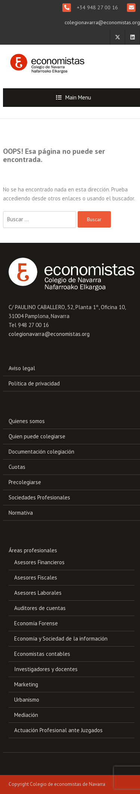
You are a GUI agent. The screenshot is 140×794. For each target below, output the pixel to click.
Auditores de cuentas (40, 608)
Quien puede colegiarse (37, 436)
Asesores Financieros (39, 562)
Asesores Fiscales (35, 577)
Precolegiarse (25, 482)
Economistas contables (42, 653)
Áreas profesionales (33, 550)
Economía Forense (36, 623)
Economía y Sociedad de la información (61, 638)
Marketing (26, 684)
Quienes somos (27, 421)
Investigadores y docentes (46, 669)
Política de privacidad (34, 383)
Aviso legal (22, 368)
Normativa (21, 512)
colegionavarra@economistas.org (102, 22)
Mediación (26, 714)
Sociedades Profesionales (39, 497)
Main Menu (78, 97)
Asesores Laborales (38, 592)
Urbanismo (26, 699)
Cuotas (17, 466)
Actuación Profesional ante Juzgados (58, 730)
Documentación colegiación (41, 451)
